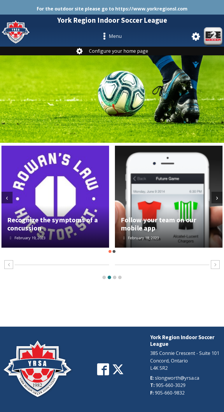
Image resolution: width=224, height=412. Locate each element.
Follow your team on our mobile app (158, 224)
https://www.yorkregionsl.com (151, 9)
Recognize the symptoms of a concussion (52, 224)
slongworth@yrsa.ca (177, 378)
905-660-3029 (171, 385)
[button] (109, 251)
